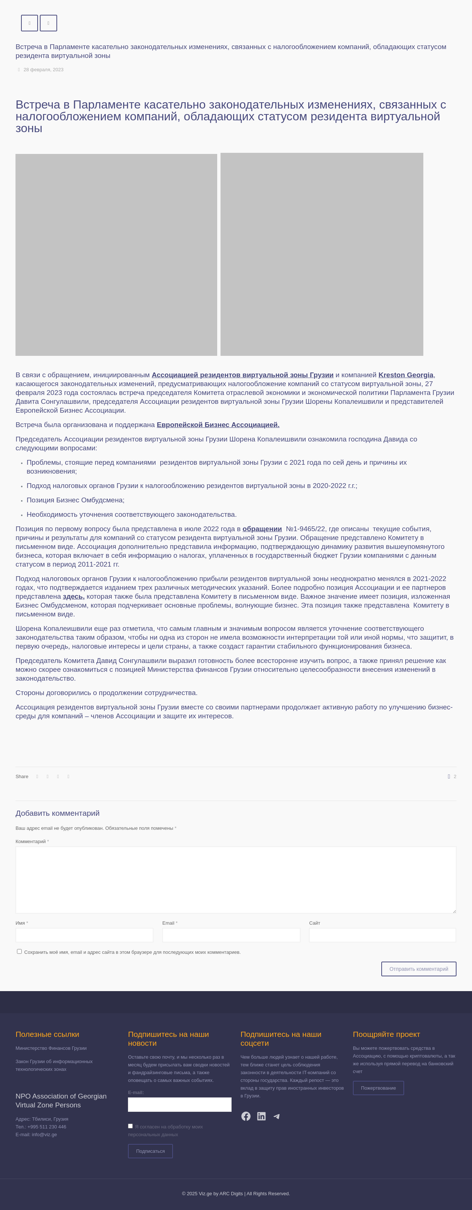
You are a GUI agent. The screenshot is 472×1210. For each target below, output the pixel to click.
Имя (21, 923)
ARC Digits (231, 1193)
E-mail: (136, 1092)
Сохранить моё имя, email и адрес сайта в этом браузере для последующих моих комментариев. (132, 952)
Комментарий (32, 841)
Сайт (314, 923)
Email (169, 923)
